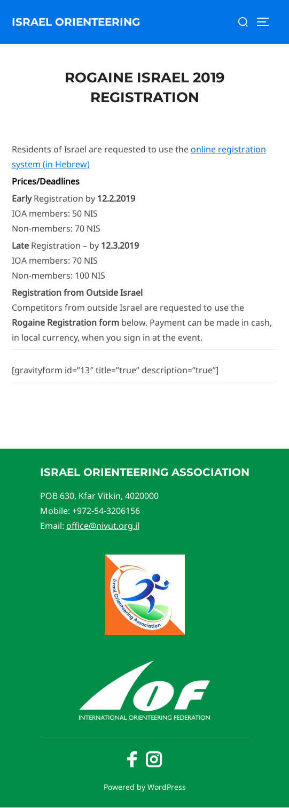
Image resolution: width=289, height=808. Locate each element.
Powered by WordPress (145, 787)
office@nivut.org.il (102, 526)
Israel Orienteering (76, 22)
